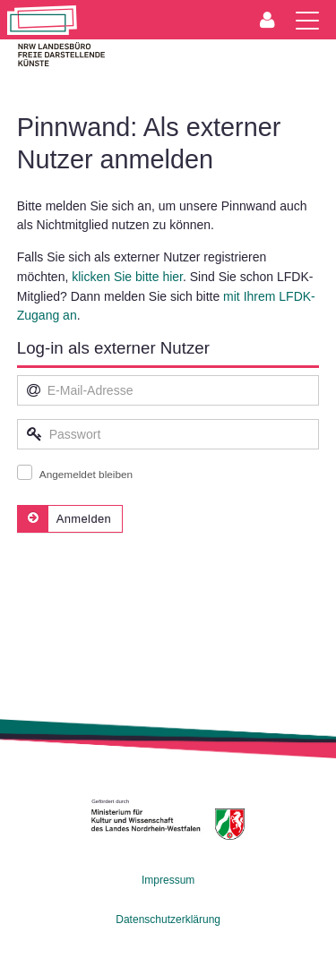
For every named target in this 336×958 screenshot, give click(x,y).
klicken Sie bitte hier (127, 276)
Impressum (168, 880)
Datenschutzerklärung (168, 919)
